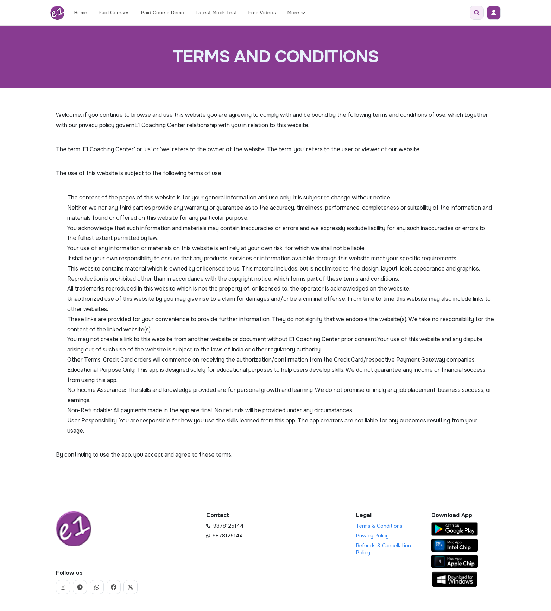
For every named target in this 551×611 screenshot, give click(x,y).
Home (80, 12)
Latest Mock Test (216, 12)
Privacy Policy (372, 536)
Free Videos (262, 12)
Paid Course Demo (162, 12)
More (296, 12)
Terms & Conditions (379, 526)
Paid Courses (114, 12)
